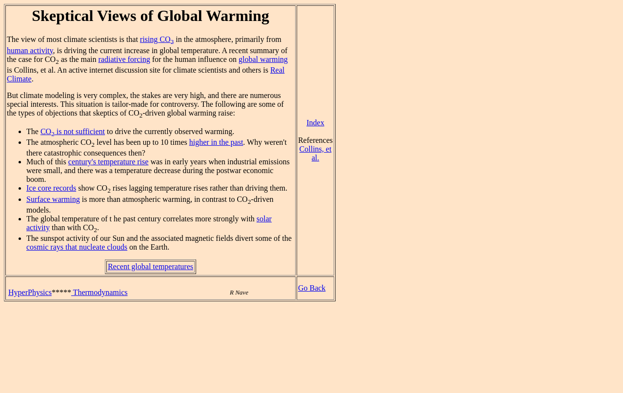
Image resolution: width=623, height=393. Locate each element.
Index (315, 122)
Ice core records (51, 188)
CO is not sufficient (72, 131)
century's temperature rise (108, 161)
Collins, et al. (316, 153)
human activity (30, 50)
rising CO (157, 39)
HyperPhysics (30, 292)
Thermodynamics (99, 292)
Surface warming (53, 199)
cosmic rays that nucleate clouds (76, 247)
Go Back (311, 288)
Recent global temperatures (150, 266)
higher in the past (216, 142)
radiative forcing (124, 59)
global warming (263, 59)
